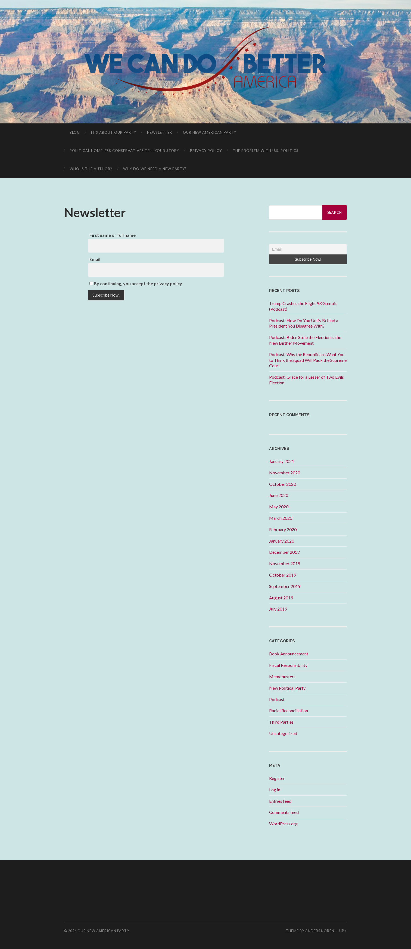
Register (277, 778)
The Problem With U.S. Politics (265, 150)
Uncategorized (283, 733)
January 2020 (281, 540)
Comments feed (284, 812)
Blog (75, 132)
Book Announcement (288, 653)
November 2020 (284, 472)
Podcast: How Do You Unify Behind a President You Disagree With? (303, 323)
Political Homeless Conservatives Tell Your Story (124, 150)
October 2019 (282, 574)
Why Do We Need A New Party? (155, 169)
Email (94, 259)
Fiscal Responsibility (288, 665)
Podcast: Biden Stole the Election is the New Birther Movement (305, 340)
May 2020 (278, 506)
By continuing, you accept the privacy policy (135, 283)
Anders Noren (319, 931)
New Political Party (287, 687)
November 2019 (284, 563)
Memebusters (282, 676)
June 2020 (278, 495)
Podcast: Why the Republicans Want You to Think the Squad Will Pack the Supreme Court (308, 360)
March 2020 (280, 518)
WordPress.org (283, 823)
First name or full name (112, 235)
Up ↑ (343, 931)
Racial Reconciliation (288, 710)
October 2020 (282, 484)
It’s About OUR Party (113, 132)
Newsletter (159, 132)
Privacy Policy (206, 150)
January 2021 (281, 461)
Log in (274, 789)
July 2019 (278, 608)
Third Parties (281, 721)
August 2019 (281, 597)
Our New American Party (209, 132)
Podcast (277, 699)
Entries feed (280, 801)
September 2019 (284, 586)
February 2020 (283, 529)
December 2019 (284, 552)
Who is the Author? (91, 169)
